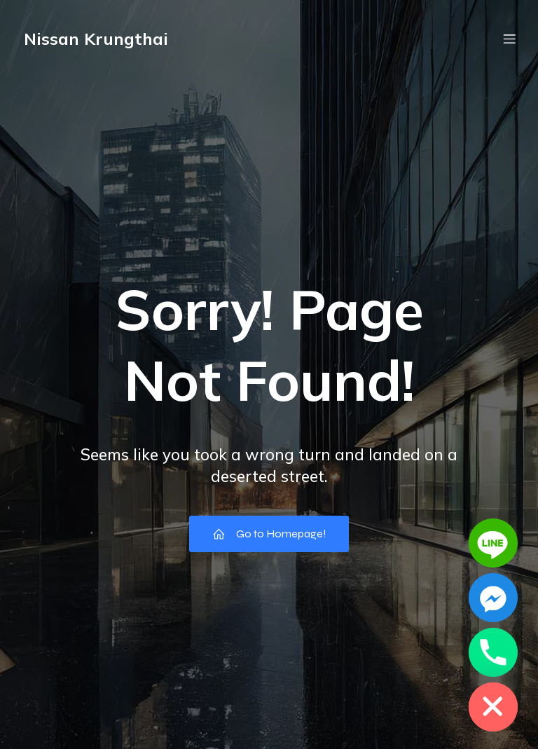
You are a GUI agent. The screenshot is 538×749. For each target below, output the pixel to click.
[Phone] (493, 652)
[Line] (493, 543)
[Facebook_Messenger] (493, 597)
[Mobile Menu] (509, 38)
